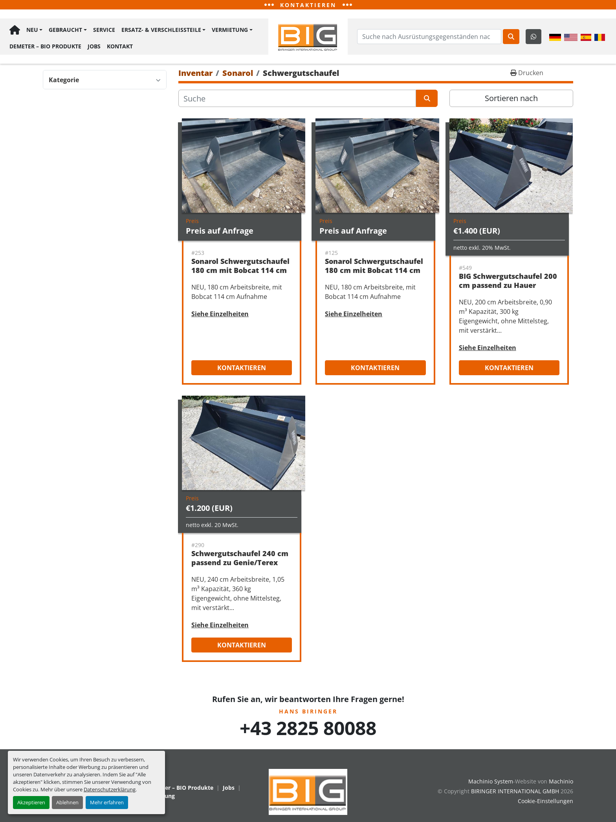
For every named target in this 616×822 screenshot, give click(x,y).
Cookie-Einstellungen (545, 801)
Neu (32, 29)
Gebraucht (65, 29)
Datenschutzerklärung (110, 789)
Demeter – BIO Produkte (45, 46)
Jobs (94, 46)
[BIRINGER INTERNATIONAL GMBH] (308, 791)
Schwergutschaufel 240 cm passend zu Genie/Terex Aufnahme (239, 562)
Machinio (561, 781)
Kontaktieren (241, 367)
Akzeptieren (31, 802)
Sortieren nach (511, 98)
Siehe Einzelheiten (220, 314)
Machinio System (490, 781)
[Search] (429, 36)
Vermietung (230, 29)
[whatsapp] (533, 36)
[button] (34, 30)
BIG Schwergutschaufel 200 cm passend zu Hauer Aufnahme (508, 285)
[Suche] (297, 98)
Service (104, 29)
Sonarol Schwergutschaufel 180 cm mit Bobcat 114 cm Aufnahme (240, 270)
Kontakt (120, 46)
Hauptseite (14, 30)
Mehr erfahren (107, 802)
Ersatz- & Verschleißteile (161, 29)
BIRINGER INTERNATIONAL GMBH (515, 791)
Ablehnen (67, 802)
